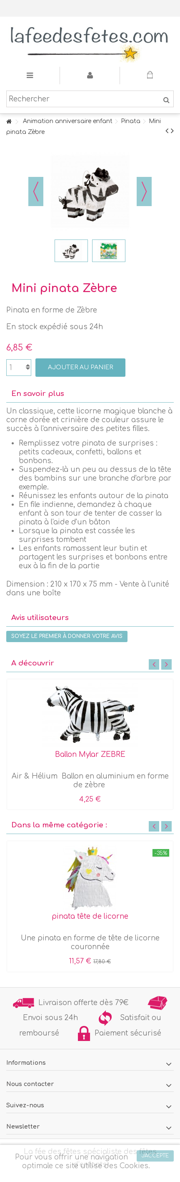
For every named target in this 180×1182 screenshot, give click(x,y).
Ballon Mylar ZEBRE (90, 755)
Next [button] (166, 664)
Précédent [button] (35, 191)
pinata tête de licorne (90, 916)
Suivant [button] (144, 191)
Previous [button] (154, 664)
